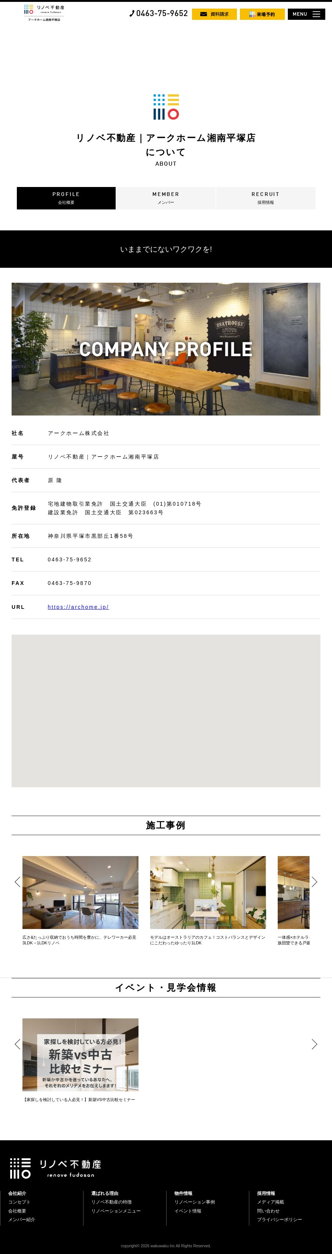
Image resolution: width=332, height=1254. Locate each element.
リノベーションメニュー (116, 1211)
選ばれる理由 (104, 1193)
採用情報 (266, 1193)
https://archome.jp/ (78, 607)
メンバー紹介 (21, 1219)
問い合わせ (268, 1211)
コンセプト (19, 1202)
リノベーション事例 (194, 1202)
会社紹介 (17, 1193)
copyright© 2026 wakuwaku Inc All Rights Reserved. (166, 1246)
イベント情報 (187, 1211)
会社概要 (17, 1211)
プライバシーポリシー (279, 1219)
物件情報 (183, 1193)
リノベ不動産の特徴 (111, 1202)
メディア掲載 (270, 1202)
